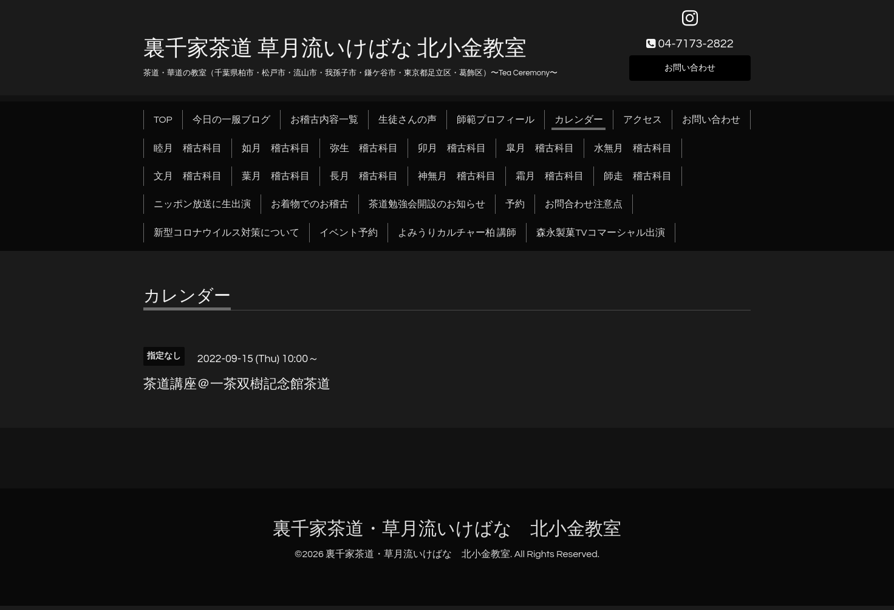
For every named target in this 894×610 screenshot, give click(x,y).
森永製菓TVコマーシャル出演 (600, 237)
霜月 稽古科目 (550, 180)
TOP (163, 124)
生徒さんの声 (407, 124)
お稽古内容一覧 (324, 124)
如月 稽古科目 (276, 152)
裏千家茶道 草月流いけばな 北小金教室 (335, 52)
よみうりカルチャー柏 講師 (457, 237)
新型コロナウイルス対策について (226, 237)
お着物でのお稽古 (310, 208)
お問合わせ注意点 (584, 208)
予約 (515, 208)
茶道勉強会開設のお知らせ (427, 208)
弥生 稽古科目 (364, 152)
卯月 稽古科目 (452, 152)
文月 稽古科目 (188, 180)
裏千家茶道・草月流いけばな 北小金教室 (447, 533)
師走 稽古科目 (638, 180)
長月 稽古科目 (364, 180)
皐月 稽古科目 (540, 152)
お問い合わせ (690, 70)
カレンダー (578, 124)
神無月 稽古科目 (457, 180)
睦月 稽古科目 (188, 152)
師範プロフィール (495, 124)
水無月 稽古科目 (633, 152)
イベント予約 (348, 237)
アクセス (642, 124)
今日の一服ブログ (231, 124)
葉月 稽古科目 (276, 180)
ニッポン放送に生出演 (202, 208)
